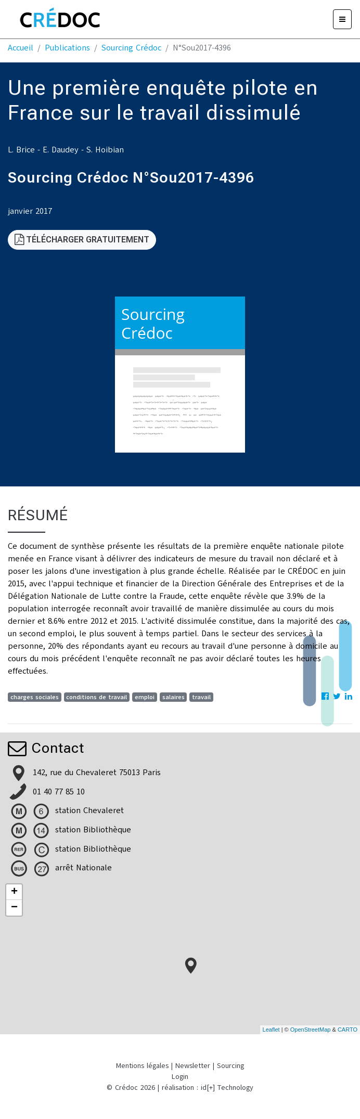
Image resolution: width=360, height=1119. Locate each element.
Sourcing (230, 1066)
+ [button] (14, 892)
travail (201, 697)
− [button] (14, 908)
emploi (145, 697)
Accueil (20, 48)
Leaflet (271, 1029)
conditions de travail (96, 697)
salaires (173, 697)
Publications (67, 48)
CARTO (347, 1029)
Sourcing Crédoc (131, 48)
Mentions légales (142, 1066)
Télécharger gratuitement (82, 240)
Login (180, 1077)
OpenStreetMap (310, 1029)
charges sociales (34, 697)
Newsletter (192, 1066)
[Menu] (342, 19)
